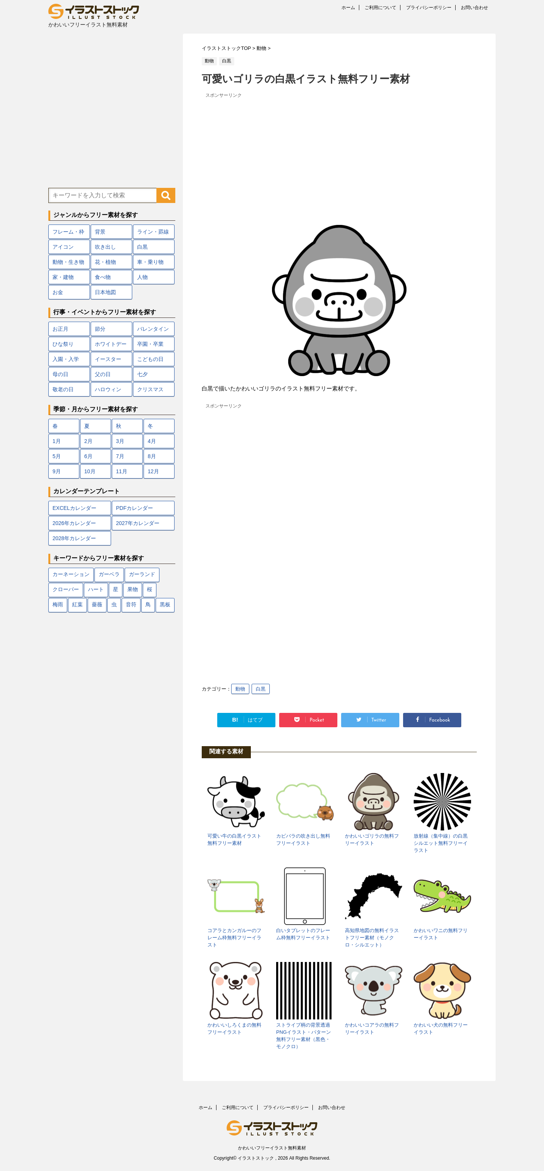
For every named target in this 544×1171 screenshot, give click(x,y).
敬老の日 (63, 389)
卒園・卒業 (150, 344)
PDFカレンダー (134, 508)
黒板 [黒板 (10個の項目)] (165, 605)
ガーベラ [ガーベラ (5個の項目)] (109, 575)
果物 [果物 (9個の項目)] (132, 590)
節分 (100, 329)
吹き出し (105, 247)
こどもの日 (150, 359)
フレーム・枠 (68, 232)
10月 (90, 471)
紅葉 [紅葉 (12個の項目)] (77, 605)
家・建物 (63, 277)
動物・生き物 (68, 262)
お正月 (60, 329)
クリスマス (150, 389)
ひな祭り (63, 344)
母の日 (60, 374)
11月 (121, 471)
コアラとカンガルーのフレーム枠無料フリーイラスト (234, 938)
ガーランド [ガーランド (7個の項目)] (142, 575)
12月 (153, 471)
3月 (120, 441)
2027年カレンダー (137, 523)
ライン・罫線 (153, 232)
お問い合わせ (474, 7)
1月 (57, 441)
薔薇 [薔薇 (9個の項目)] (97, 605)
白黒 (261, 689)
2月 (88, 441)
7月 (120, 456)
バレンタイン (153, 329)
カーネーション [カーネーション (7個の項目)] (71, 575)
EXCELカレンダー (74, 508)
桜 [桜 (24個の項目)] (149, 590)
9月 (57, 471)
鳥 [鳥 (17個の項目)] (148, 605)
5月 (57, 456)
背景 (100, 232)
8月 (152, 456)
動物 (240, 689)
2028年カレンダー (74, 538)
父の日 (103, 374)
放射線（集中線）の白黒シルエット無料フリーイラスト (441, 843)
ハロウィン (108, 389)
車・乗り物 (150, 262)
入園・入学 (66, 359)
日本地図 (105, 292)
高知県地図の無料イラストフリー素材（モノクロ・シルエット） (372, 938)
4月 (152, 441)
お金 (58, 292)
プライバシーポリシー (428, 7)
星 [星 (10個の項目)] (115, 590)
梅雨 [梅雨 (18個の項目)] (58, 605)
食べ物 (103, 277)
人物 (142, 277)
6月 (88, 456)
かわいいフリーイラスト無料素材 (272, 1148)
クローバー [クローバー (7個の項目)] (66, 590)
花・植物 (105, 262)
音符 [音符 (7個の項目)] (131, 605)
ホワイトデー (111, 344)
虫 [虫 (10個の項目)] (114, 605)
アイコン (63, 247)
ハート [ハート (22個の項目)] (96, 590)
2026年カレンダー (74, 523)
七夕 (142, 374)
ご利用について (380, 7)
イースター (108, 359)
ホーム (348, 7)
